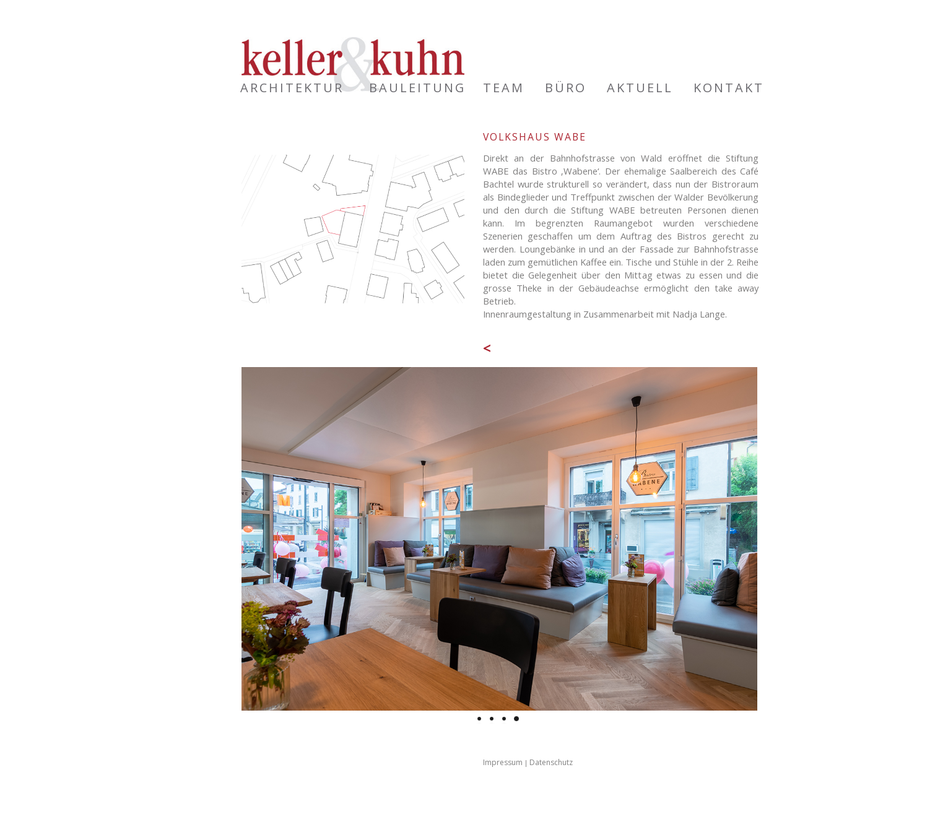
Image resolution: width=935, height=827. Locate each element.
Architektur (292, 87)
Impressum (503, 762)
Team (503, 87)
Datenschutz (551, 762)
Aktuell (640, 87)
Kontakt (729, 87)
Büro (565, 87)
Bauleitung (417, 87)
